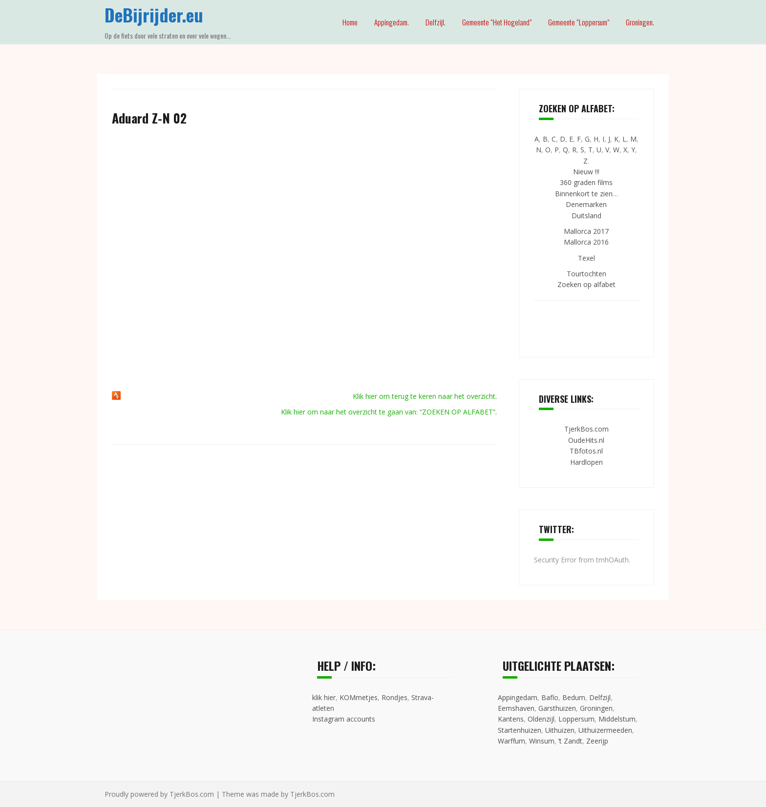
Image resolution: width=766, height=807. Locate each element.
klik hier (324, 697)
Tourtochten (586, 273)
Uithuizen (559, 730)
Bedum (573, 697)
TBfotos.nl (586, 450)
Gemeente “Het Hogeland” (497, 22)
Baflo (549, 697)
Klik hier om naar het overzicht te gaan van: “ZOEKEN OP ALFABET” (388, 411)
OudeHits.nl (586, 440)
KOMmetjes (359, 697)
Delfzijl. (436, 22)
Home (350, 22)
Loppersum (576, 719)
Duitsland (586, 215)
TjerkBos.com (586, 429)
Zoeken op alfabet (586, 284)
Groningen (596, 708)
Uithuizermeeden (605, 730)
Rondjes (394, 697)
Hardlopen (586, 462)
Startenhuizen (519, 730)
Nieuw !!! (586, 171)
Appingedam (517, 697)
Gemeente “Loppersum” (578, 22)
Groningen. (640, 22)
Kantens (511, 719)
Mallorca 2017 (586, 231)
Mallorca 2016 (586, 242)
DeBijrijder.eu (154, 14)
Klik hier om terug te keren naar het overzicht (424, 396)
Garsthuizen (557, 708)
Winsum (541, 740)
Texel (586, 258)
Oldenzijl (541, 719)
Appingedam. (391, 22)
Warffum (511, 740)
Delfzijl (600, 697)
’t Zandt (570, 740)
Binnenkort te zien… (586, 193)
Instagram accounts (343, 719)
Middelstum (617, 719)
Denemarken (586, 204)
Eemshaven (516, 708)
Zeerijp (597, 740)
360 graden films (586, 182)
